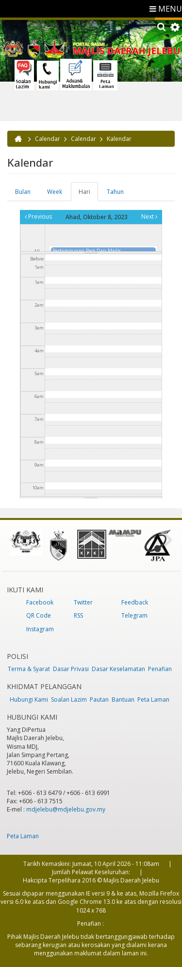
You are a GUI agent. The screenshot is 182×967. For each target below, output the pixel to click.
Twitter (83, 602)
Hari (88, 194)
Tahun (115, 192)
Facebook (39, 602)
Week (54, 192)
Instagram (40, 629)
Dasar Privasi (71, 669)
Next (149, 216)
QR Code (38, 615)
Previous (38, 216)
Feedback (134, 602)
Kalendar (119, 139)
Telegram (134, 615)
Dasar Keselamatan (118, 669)
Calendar (47, 139)
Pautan (99, 699)
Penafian (160, 669)
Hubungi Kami (29, 699)
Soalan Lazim (69, 699)
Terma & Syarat (29, 669)
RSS (78, 615)
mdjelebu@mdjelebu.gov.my (65, 809)
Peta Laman (153, 699)
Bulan (23, 192)
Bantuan (123, 699)
